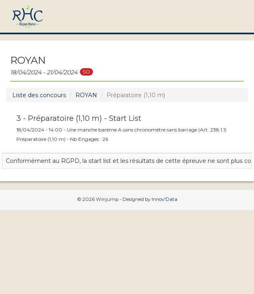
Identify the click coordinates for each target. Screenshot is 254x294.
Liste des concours (39, 95)
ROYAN (86, 95)
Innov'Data (164, 199)
